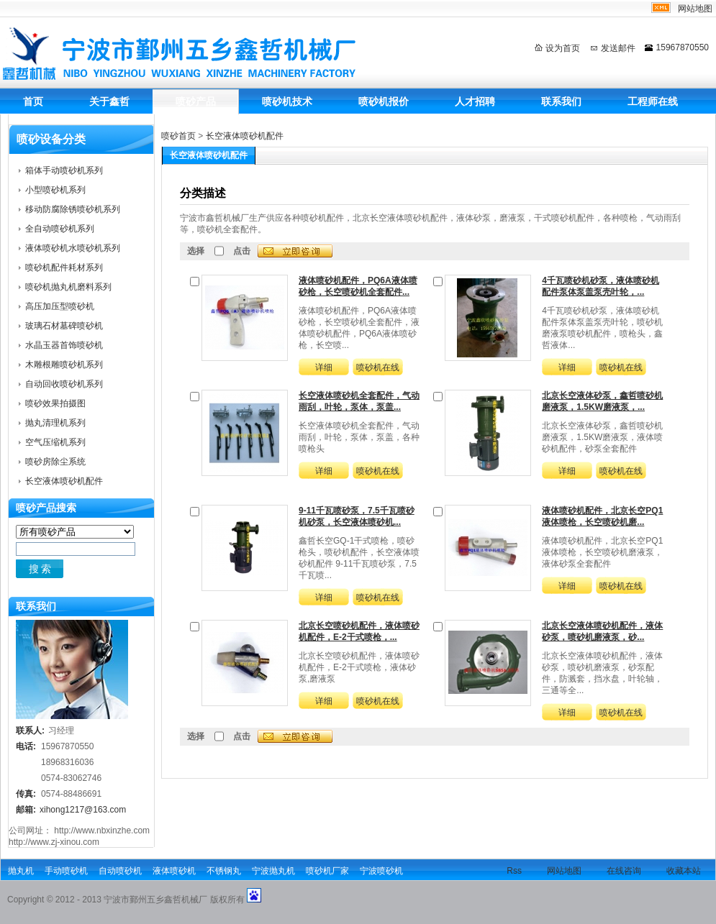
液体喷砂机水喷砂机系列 (72, 248)
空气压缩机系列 (55, 442)
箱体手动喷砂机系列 (64, 170)
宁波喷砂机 (381, 871)
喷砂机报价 (383, 101)
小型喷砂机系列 (55, 190)
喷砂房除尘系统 (55, 462)
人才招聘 (475, 101)
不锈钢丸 (224, 871)
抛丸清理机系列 (55, 423)
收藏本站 (683, 871)
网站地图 (695, 9)
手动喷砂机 (66, 871)
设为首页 (562, 48)
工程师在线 (652, 101)
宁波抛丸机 (273, 871)
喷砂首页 (178, 136)
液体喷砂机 (174, 871)
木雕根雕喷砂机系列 (64, 365)
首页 (33, 101)
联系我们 (561, 101)
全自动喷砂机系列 (59, 229)
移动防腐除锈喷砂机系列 (72, 209)
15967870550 (682, 47)
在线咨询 (624, 871)
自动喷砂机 (120, 871)
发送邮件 (618, 48)
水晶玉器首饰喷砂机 (64, 345)
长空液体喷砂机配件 (245, 136)
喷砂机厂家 (327, 871)
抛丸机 (21, 871)
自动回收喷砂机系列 (64, 384)
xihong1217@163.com (83, 810)
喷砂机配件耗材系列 (64, 267)
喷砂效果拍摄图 (55, 403)
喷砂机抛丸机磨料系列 (68, 287)
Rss (514, 871)
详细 (323, 367)
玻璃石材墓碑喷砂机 (64, 326)
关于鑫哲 (109, 101)
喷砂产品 (196, 101)
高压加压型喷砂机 (59, 306)
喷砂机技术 (287, 101)
